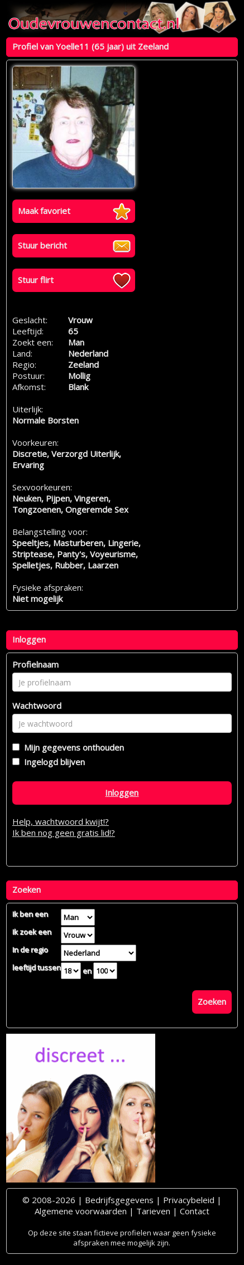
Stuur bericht (42, 245)
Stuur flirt (36, 279)
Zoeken (212, 1001)
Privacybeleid (188, 1199)
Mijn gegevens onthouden (72, 747)
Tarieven (153, 1211)
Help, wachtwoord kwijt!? (60, 821)
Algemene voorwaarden (81, 1211)
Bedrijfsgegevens (119, 1199)
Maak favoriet (44, 210)
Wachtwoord (36, 705)
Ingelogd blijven (52, 761)
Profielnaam (35, 664)
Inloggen (121, 792)
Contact (194, 1211)
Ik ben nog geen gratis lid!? (63, 832)
